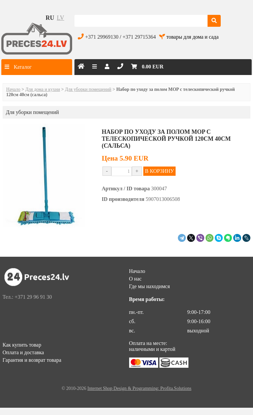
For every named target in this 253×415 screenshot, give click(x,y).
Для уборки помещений (88, 89)
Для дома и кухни (42, 89)
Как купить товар (22, 345)
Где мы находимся (149, 286)
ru (50, 18)
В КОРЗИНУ (159, 171)
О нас (135, 279)
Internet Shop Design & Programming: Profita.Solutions (139, 388)
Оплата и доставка (23, 352)
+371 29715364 (139, 37)
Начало (13, 89)
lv (60, 18)
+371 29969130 (101, 37)
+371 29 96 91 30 (33, 297)
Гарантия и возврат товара (32, 360)
